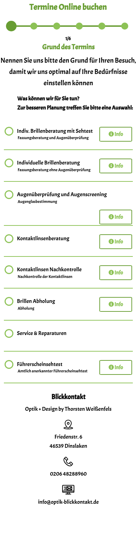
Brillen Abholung (36, 305)
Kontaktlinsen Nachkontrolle (49, 273)
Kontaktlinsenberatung (43, 239)
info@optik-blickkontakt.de (68, 502)
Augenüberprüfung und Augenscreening (62, 198)
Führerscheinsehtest (52, 368)
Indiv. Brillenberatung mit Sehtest (55, 135)
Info (116, 134)
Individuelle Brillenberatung (54, 166)
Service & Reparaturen (42, 334)
